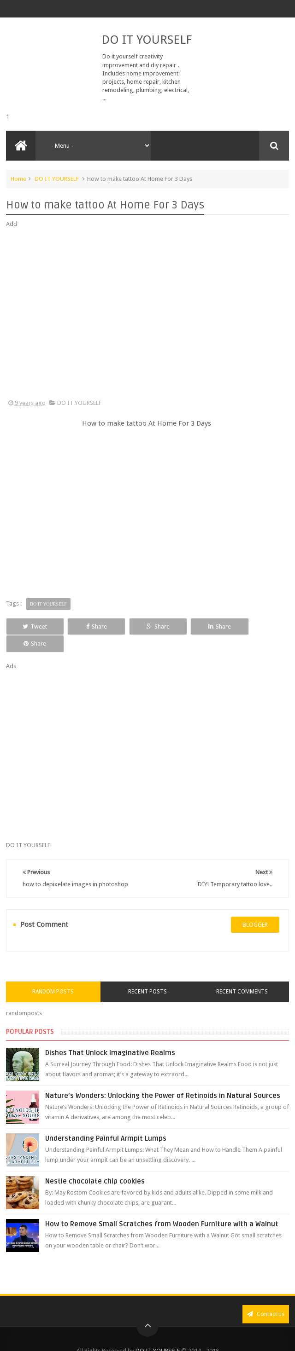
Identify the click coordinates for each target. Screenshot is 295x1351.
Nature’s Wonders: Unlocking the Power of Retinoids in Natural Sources (162, 1078)
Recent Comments (242, 974)
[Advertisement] (147, 313)
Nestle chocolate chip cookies (95, 1164)
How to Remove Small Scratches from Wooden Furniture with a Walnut (161, 1207)
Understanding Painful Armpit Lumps (105, 1121)
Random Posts (53, 974)
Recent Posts (147, 974)
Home (18, 178)
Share (90, 626)
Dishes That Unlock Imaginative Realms (110, 1036)
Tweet (33, 626)
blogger (255, 907)
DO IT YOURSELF (146, 39)
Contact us (265, 1296)
